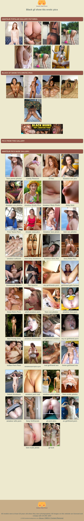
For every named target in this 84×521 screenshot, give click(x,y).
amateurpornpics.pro (33, 366)
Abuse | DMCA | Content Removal (51, 518)
